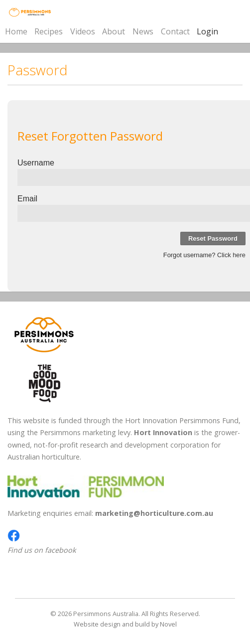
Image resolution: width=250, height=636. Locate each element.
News (142, 31)
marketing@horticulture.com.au (154, 513)
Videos (82, 31)
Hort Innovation (163, 432)
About (113, 31)
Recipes (48, 31)
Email (27, 198)
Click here (231, 255)
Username (35, 163)
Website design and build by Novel (125, 624)
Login (207, 31)
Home (16, 31)
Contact (175, 31)
